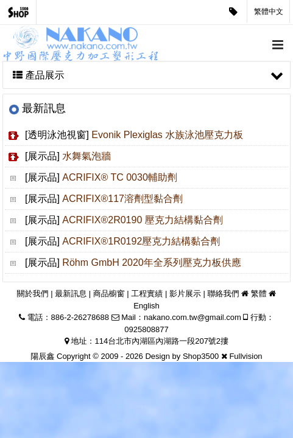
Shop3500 (201, 356)
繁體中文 (268, 11)
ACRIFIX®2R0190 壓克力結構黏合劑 (142, 220)
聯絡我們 (223, 293)
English (146, 305)
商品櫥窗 (109, 293)
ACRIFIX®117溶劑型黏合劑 (122, 198)
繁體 (259, 293)
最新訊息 (70, 293)
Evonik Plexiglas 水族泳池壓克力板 (167, 135)
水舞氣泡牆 (86, 156)
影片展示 (185, 293)
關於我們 (33, 293)
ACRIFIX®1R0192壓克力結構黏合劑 (141, 241)
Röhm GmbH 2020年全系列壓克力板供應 (151, 262)
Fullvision (245, 356)
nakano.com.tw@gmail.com (192, 317)
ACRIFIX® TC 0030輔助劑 (119, 177)
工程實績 (147, 293)
